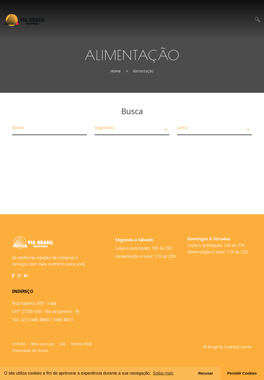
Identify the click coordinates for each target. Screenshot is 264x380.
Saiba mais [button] (163, 373)
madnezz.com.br (238, 346)
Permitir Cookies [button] (242, 373)
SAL (62, 343)
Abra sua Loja (42, 343)
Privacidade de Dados (30, 350)
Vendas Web (81, 343)
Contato (19, 343)
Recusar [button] (205, 373)
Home (115, 71)
